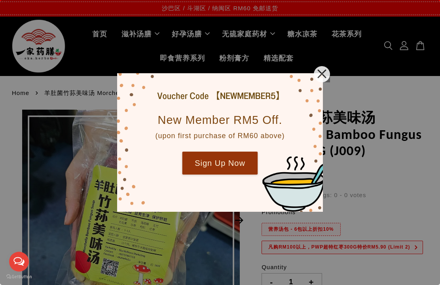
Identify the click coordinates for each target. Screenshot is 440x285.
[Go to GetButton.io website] (19, 276)
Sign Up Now (220, 163)
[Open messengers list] (19, 262)
